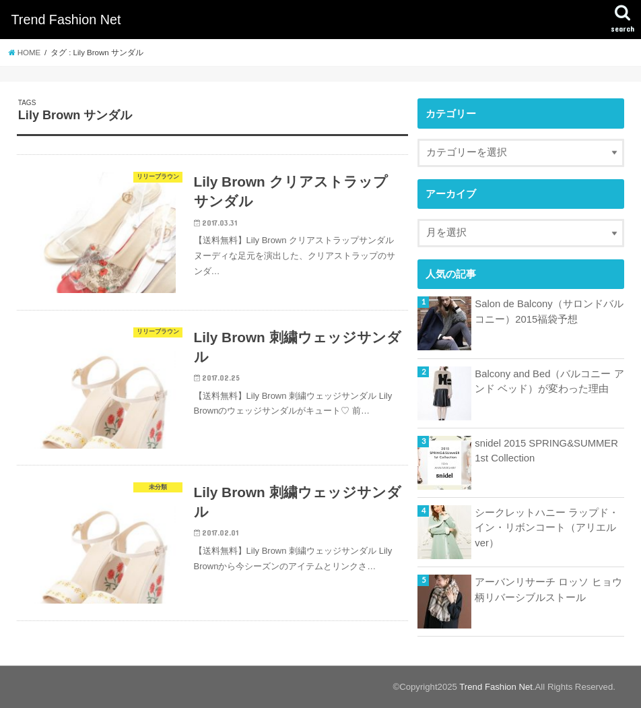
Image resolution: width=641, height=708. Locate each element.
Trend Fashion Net (66, 19)
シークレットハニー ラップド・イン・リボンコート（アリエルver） (547, 527)
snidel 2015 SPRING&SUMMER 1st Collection (546, 450)
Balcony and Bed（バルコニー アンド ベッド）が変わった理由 (549, 381)
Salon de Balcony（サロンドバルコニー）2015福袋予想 (549, 311)
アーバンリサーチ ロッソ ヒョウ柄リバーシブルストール (548, 589)
